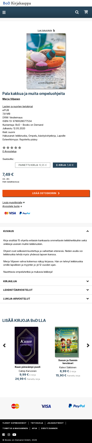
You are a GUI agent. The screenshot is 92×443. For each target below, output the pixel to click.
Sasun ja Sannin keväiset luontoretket (67, 363)
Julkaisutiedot (55, 423)
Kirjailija (10, 281)
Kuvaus (8, 231)
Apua (34, 428)
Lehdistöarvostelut (18, 289)
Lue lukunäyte (45, 30)
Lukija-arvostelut (16, 298)
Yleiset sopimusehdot (14, 423)
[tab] (46, 229)
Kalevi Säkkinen (67, 367)
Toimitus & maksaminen (15, 428)
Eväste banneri (49, 428)
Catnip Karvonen (28, 371)
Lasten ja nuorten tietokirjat (17, 106)
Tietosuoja (37, 423)
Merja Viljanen (11, 98)
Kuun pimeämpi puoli (27, 366)
